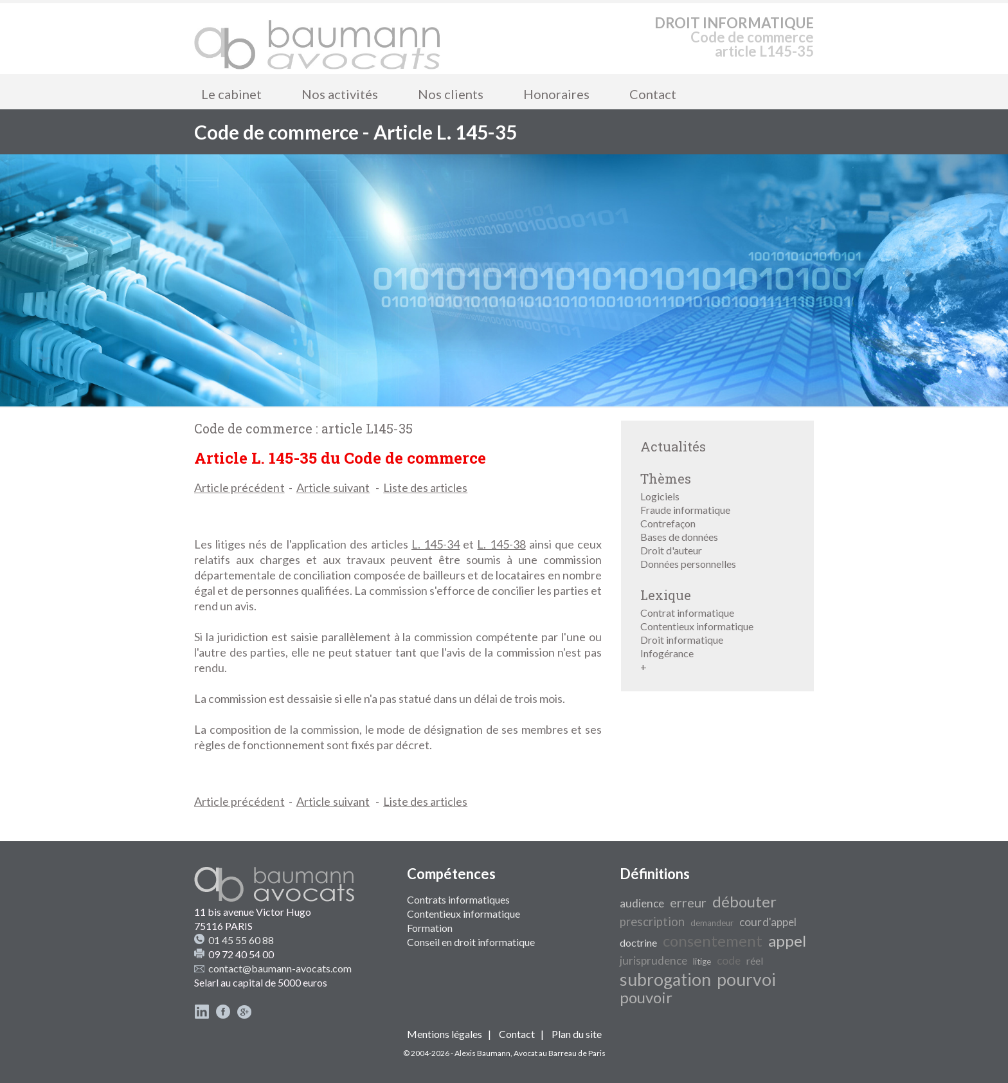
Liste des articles (425, 487)
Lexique (665, 595)
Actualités (673, 446)
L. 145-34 (435, 544)
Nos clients (450, 94)
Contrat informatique (687, 612)
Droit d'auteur (671, 550)
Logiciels (660, 496)
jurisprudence (653, 960)
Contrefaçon (668, 523)
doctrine (638, 942)
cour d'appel (768, 922)
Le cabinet (231, 94)
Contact (652, 94)
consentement (712, 940)
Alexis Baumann (482, 1053)
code (729, 960)
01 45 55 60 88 (241, 940)
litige (702, 961)
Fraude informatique (685, 510)
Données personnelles (688, 564)
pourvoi (746, 979)
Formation (430, 928)
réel (754, 960)
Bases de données (679, 537)
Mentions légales (444, 1034)
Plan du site (577, 1034)
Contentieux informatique (696, 626)
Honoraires (556, 94)
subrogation (665, 979)
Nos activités (340, 94)
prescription (652, 922)
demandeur (712, 923)
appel (787, 940)
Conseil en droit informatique (471, 942)
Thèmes (665, 478)
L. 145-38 (501, 544)
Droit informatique (681, 639)
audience (642, 903)
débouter (744, 901)
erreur (688, 902)
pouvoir (646, 997)
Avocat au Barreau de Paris (560, 1053)
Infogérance (667, 653)
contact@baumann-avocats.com (280, 968)
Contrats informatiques (458, 899)
